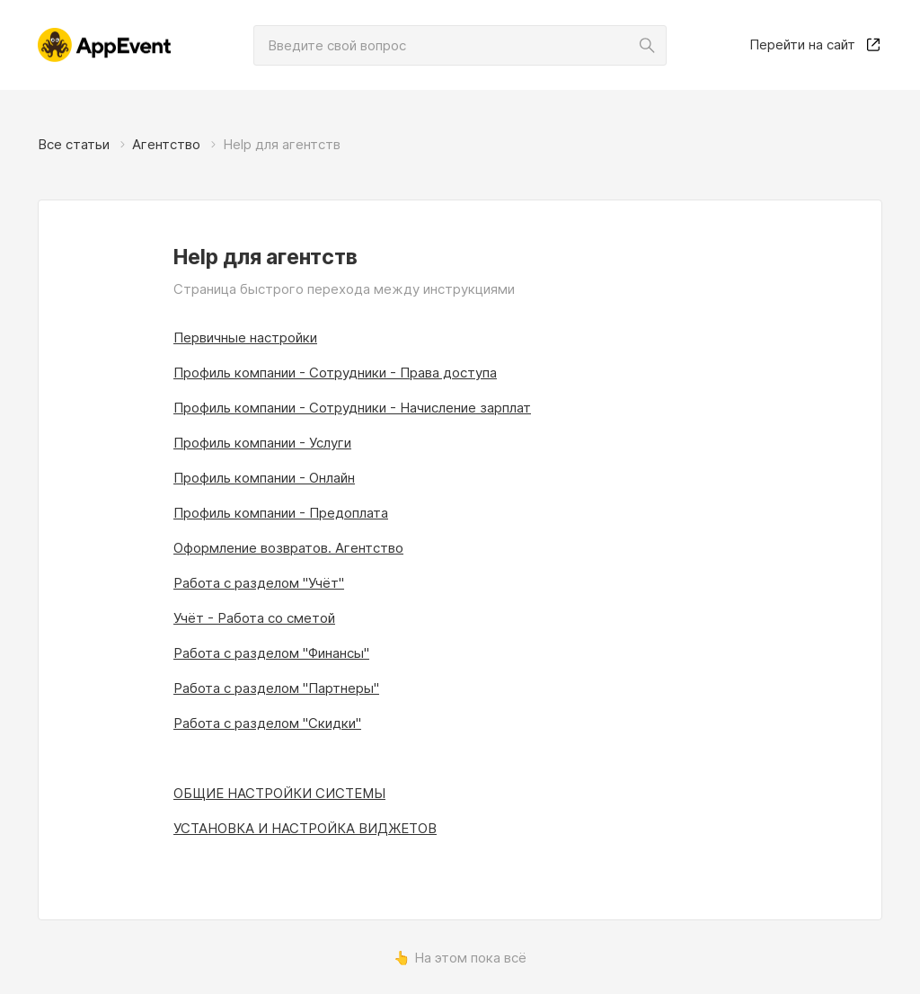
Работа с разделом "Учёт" (258, 582)
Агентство (166, 144)
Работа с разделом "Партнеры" (276, 688)
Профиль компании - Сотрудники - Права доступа (335, 372)
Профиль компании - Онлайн (264, 477)
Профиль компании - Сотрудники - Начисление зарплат (352, 407)
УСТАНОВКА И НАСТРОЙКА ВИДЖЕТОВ (305, 828)
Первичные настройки (245, 337)
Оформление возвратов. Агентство (288, 547)
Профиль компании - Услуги (262, 442)
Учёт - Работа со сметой (254, 617)
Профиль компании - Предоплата (280, 512)
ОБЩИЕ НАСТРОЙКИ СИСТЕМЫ (279, 793)
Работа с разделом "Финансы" (271, 652)
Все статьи (74, 144)
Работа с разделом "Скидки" (267, 723)
